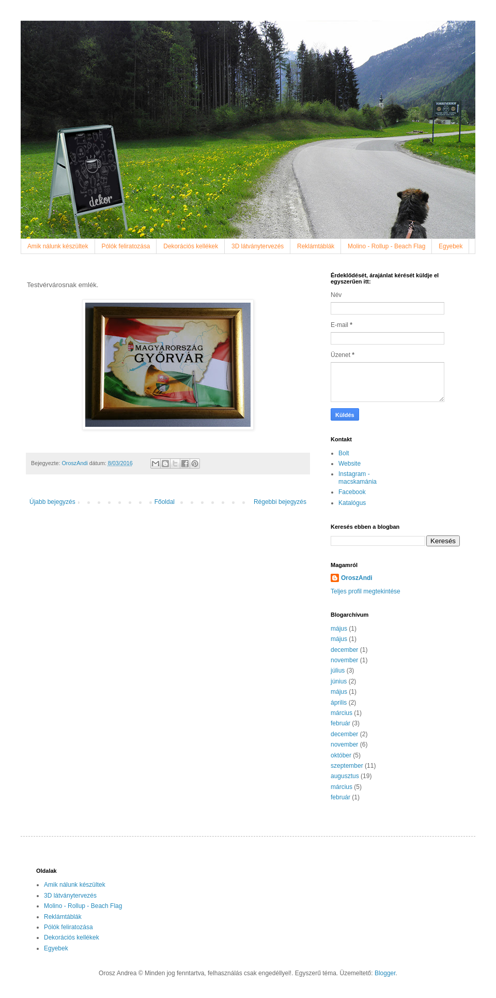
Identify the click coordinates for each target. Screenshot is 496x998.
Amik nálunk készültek (57, 246)
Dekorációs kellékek (190, 246)
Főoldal (164, 501)
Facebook (352, 492)
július (338, 670)
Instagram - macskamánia (357, 477)
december (344, 649)
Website (349, 463)
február (340, 723)
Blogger (385, 973)
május (339, 628)
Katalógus (352, 503)
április (339, 702)
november (344, 660)
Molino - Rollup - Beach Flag (386, 246)
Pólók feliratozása (126, 246)
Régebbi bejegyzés (280, 501)
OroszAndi (357, 578)
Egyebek (450, 246)
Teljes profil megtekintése (365, 591)
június (339, 681)
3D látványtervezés (257, 246)
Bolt (343, 453)
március (341, 713)
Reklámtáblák (315, 246)
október (341, 755)
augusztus (345, 776)
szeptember (347, 765)
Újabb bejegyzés (52, 501)
